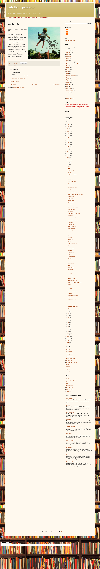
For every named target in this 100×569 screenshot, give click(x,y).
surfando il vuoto (71, 209)
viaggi (67, 92)
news (67, 71)
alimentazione (69, 47)
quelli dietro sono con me (73, 243)
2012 (68, 155)
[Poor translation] (8, 543)
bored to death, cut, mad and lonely (75, 194)
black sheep (70, 202)
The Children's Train (70, 426)
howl (69, 301)
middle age (70, 269)
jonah (69, 168)
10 (68, 311)
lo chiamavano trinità (72, 280)
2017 (68, 144)
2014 (68, 151)
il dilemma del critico (72, 217)
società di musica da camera (74, 289)
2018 (68, 142)
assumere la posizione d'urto (74, 213)
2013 (68, 153)
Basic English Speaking (71, 380)
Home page (34, 84)
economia (68, 56)
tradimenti (70, 250)
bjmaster (68, 382)
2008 (68, 336)
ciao (69, 166)
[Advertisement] (74, 472)
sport (67, 86)
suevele (68, 368)
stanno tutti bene (71, 230)
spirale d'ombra (71, 200)
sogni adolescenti (71, 248)
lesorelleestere (69, 385)
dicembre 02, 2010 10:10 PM (18, 78)
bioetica (68, 349)
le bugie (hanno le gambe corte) (75, 282)
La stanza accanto (70, 412)
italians (69, 241)
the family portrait (72, 276)
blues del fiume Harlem (73, 220)
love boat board (69, 387)
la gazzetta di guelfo (70, 358)
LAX (67, 383)
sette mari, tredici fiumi (73, 306)
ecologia (68, 54)
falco (69, 265)
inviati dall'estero (70, 62)
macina (69, 284)
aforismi (69, 297)
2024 (68, 128)
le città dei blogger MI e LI (72, 63)
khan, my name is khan (73, 295)
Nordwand (70, 245)
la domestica (70, 198)
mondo (67, 67)
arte (67, 48)
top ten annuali (69, 90)
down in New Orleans (72, 291)
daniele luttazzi (69, 353)
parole (67, 73)
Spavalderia (69, 447)
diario (69, 308)
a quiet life (70, 273)
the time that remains (72, 174)
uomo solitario (71, 170)
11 (68, 164)
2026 (68, 124)
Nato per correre (70, 454)
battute (69, 177)
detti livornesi (69, 398)
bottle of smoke (69, 351)
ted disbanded (69, 370)
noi (68, 235)
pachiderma (70, 215)
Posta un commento (14, 81)
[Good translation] (3, 543)
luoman (53, 531)
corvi (69, 254)
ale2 (69, 29)
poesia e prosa (69, 77)
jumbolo (70, 31)
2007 (68, 338)
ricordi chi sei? (71, 205)
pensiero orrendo (70, 98)
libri (67, 65)
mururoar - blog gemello (71, 362)
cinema (68, 50)
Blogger (63, 531)
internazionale (69, 356)
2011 (68, 157)
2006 (68, 340)
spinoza (68, 366)
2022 (68, 133)
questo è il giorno (71, 278)
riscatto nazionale (71, 228)
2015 (68, 149)
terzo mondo (70, 304)
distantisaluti (69, 354)
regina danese (71, 263)
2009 (68, 334)
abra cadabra (70, 293)
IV (68, 271)
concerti (68, 52)
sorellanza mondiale (72, 187)
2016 (68, 146)
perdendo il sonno (72, 299)
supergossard (69, 391)
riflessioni (68, 80)
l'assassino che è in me (73, 207)
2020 (68, 137)
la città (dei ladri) (71, 256)
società (67, 82)
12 (68, 162)
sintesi (69, 286)
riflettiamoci (69, 433)
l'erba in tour (70, 190)
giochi (67, 60)
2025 (68, 126)
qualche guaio (71, 196)
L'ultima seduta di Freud (71, 461)
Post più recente (12, 84)
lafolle (69, 34)
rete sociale (70, 211)
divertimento (70, 179)
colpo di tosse (71, 233)
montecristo (69, 360)
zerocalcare (68, 371)
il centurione (70, 222)
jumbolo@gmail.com (71, 40)
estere (67, 58)
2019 (68, 140)
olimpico (70, 258)
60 (68, 185)
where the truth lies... (72, 261)
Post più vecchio (56, 84)
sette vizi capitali (70, 440)
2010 (68, 160)
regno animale (71, 267)
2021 (68, 135)
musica (14, 65)
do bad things (71, 252)
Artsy (67, 378)
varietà (69, 172)
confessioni (68, 419)
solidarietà (68, 84)
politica (68, 79)
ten (68, 183)
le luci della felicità (72, 192)
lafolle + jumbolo (21, 7)
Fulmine (68, 405)
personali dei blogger (71, 75)
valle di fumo (71, 224)
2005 (68, 342)
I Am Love (70, 239)
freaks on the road (72, 181)
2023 (68, 131)
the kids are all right (72, 226)
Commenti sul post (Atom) (19, 87)
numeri (68, 364)
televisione (68, 88)
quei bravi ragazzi (70, 389)
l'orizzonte (70, 237)
